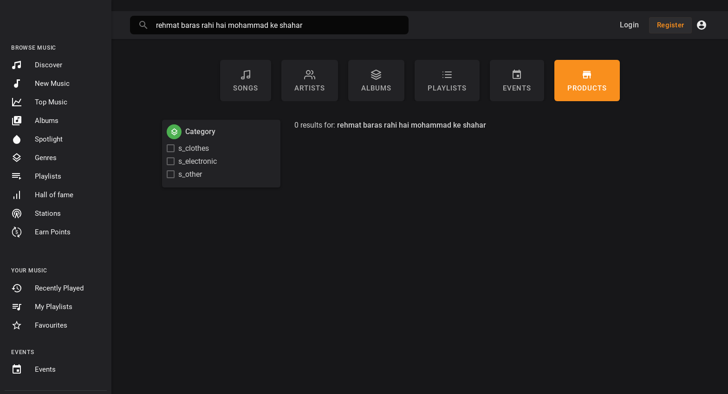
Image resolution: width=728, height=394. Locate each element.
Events (33, 369)
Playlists (36, 176)
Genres (34, 157)
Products (587, 80)
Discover (36, 65)
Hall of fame (42, 194)
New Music (40, 83)
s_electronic (197, 161)
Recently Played (47, 288)
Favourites (39, 325)
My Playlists (41, 306)
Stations (36, 213)
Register (670, 25)
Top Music (39, 102)
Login (629, 24)
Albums (34, 120)
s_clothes (193, 148)
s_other (190, 174)
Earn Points (41, 232)
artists (309, 80)
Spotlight (37, 139)
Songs (245, 80)
